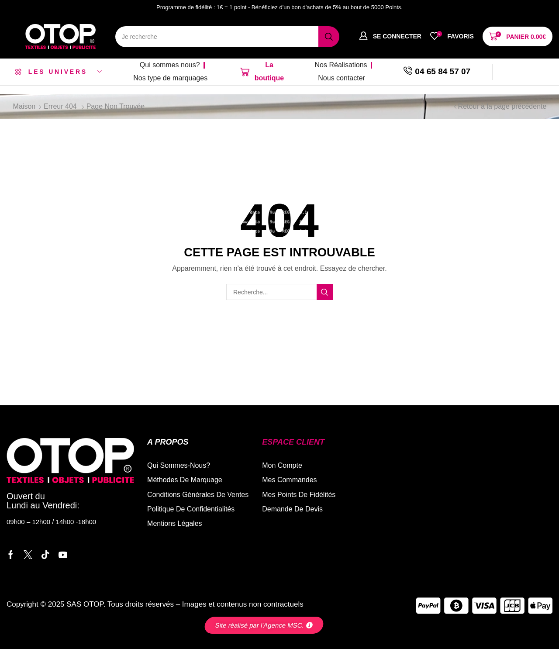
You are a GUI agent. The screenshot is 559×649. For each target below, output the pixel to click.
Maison (24, 106)
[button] (390, 36)
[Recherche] (328, 36)
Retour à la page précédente (502, 106)
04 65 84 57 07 (442, 71)
